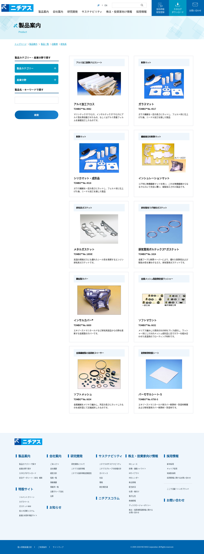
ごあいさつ (54, 464)
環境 (101, 482)
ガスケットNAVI (25, 506)
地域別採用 (171, 473)
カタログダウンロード (27, 473)
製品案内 (43, 11)
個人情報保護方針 (25, 547)
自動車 (55, 43)
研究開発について (78, 464)
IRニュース (133, 464)
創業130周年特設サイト (28, 515)
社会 (101, 478)
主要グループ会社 (57, 491)
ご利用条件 (42, 547)
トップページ (20, 43)
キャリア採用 (172, 468)
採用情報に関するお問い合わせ (179, 478)
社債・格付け (134, 491)
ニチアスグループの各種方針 (110, 468)
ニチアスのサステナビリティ (110, 464)
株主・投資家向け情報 (119, 11)
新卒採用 (170, 464)
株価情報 (132, 500)
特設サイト (25, 489)
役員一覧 (53, 478)
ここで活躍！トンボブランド (178, 489)
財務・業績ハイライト (137, 468)
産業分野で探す (25, 468)
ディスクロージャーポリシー (140, 505)
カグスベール (24, 501)
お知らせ (55, 507)
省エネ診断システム (26, 511)
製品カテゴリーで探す (27, 464)
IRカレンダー (134, 478)
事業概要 (53, 482)
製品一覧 (45, 43)
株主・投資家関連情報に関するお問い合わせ (141, 511)
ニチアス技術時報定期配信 (81, 473)
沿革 (52, 496)
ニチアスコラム (109, 498)
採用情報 (141, 11)
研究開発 (72, 11)
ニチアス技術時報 (78, 468)
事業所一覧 (54, 487)
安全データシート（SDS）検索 (30, 478)
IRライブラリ (134, 473)
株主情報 (132, 482)
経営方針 (53, 473)
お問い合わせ (175, 500)
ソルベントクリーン (26, 497)
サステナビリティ (92, 11)
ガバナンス (103, 473)
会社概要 (53, 468)
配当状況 (132, 487)
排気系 (64, 43)
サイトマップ (58, 547)
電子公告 (132, 496)
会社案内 (58, 11)
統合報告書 (103, 487)
